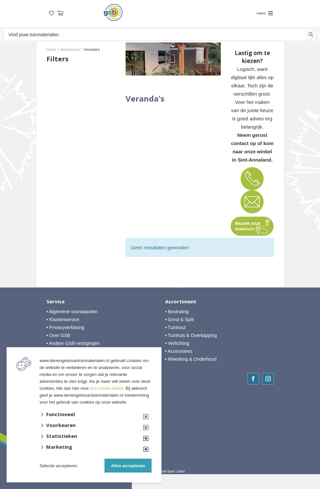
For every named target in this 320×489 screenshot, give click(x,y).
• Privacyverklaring (65, 327)
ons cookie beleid (106, 388)
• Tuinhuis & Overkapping (191, 335)
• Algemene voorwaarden (72, 311)
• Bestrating (177, 311)
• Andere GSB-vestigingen (73, 343)
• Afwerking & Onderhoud (191, 359)
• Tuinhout (175, 327)
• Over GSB (58, 335)
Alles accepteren (128, 465)
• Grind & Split (179, 319)
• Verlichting (177, 343)
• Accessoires (179, 351)
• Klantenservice (63, 319)
